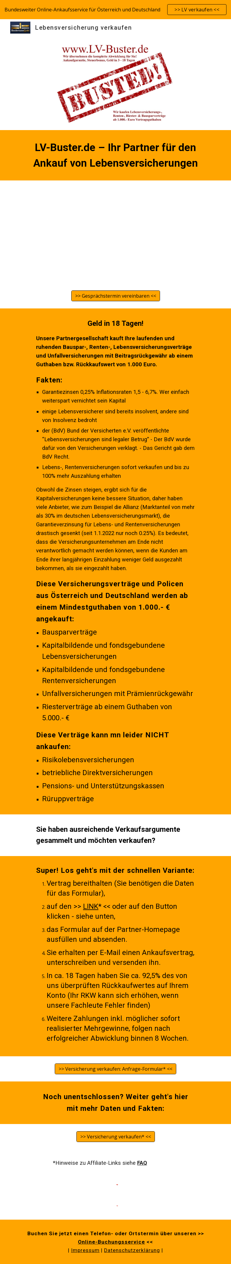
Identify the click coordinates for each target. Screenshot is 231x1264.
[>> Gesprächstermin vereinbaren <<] (116, 296)
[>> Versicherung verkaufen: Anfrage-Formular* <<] (115, 1069)
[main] (115, 155)
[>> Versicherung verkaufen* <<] (116, 1137)
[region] (115, 9)
